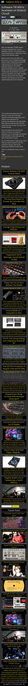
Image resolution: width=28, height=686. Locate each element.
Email (12, 17)
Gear (4, 158)
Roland (5, 156)
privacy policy (13, 680)
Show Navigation (2, 2)
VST (22, 156)
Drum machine (14, 156)
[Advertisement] (14, 47)
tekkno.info (12, 1)
